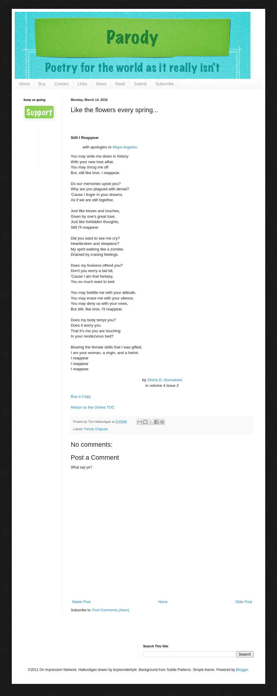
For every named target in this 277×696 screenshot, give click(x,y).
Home (163, 602)
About (24, 83)
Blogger (242, 670)
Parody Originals (96, 429)
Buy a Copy (81, 396)
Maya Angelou (125, 147)
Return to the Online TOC (93, 407)
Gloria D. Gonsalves (164, 380)
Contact (62, 83)
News (101, 83)
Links (82, 83)
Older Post (243, 602)
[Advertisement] (42, 148)
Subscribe (165, 83)
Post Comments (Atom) (110, 610)
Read (120, 83)
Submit (140, 83)
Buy (42, 83)
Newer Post (81, 602)
